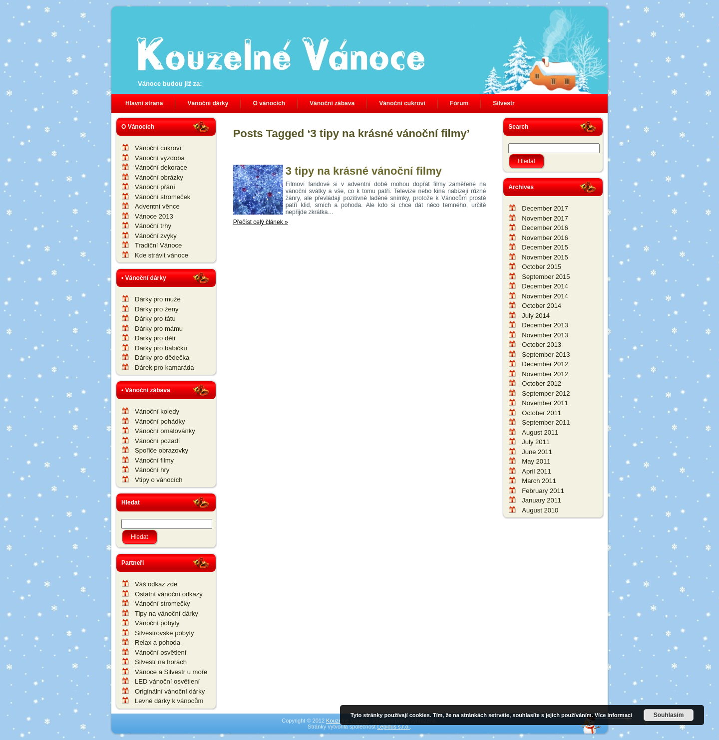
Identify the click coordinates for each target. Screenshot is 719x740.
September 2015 (546, 276)
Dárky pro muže (158, 299)
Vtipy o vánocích (158, 480)
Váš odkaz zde (156, 584)
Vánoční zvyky (156, 236)
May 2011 (536, 461)
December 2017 (545, 208)
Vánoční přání (155, 187)
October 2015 (541, 266)
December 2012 (545, 364)
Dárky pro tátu (155, 318)
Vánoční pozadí (157, 441)
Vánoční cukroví (158, 148)
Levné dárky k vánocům (169, 701)
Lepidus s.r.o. (393, 727)
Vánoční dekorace (161, 167)
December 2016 (545, 228)
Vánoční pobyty (157, 623)
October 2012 (541, 383)
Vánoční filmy (154, 460)
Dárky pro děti (155, 338)
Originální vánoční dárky (170, 691)
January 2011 (541, 500)
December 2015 (545, 247)
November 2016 (545, 238)
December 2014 (545, 286)
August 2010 (540, 510)
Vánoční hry (152, 470)
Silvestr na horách (161, 662)
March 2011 (539, 481)
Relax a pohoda (157, 642)
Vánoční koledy (157, 411)
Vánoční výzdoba (160, 158)
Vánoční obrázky (159, 177)
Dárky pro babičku (161, 348)
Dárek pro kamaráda (164, 367)
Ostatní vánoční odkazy (169, 594)
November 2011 (545, 403)
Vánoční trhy (153, 226)
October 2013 (541, 344)
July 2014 (536, 315)
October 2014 (541, 305)
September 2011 (546, 422)
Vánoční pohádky (160, 421)
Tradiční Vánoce (158, 245)
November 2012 (545, 374)
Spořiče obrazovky (161, 450)
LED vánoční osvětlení (167, 681)
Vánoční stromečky (162, 603)
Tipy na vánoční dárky (166, 613)
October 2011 (541, 413)
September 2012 (546, 393)
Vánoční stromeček (162, 197)
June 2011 (537, 452)
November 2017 (545, 218)
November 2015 (545, 257)
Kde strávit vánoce (161, 255)
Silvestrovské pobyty (164, 633)
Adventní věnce (157, 206)
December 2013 (545, 325)
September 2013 (546, 354)
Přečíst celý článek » (260, 222)
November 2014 (545, 296)
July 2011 (536, 442)
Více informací (613, 715)
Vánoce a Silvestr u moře (171, 672)
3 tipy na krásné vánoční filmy (364, 171)
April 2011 (536, 471)
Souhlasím (669, 715)
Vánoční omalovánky (165, 431)
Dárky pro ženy (156, 309)
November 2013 (545, 335)
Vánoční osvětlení (160, 652)
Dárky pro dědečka (162, 357)
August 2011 (540, 432)
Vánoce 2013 (154, 216)
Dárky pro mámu (159, 328)
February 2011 (543, 490)
